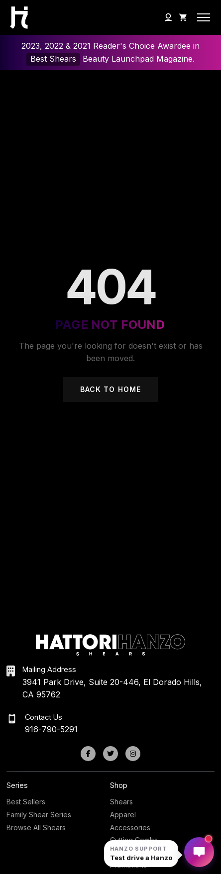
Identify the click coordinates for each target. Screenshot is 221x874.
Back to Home (110, 389)
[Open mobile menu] (204, 17)
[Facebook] (88, 753)
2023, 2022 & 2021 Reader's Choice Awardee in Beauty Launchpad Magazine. (110, 53)
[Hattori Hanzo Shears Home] (16, 17)
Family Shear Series (38, 814)
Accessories (130, 827)
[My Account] (168, 17)
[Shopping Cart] (183, 17)
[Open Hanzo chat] (141, 853)
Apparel (123, 814)
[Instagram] (132, 753)
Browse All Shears (36, 827)
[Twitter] (110, 753)
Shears (121, 801)
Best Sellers (25, 801)
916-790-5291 (51, 729)
